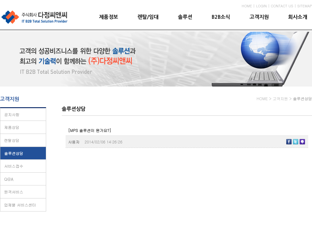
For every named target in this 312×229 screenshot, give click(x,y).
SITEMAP (304, 5)
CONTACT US (282, 5)
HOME (247, 5)
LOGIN (261, 5)
